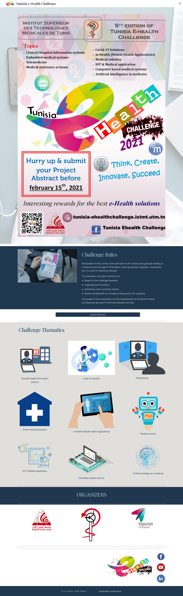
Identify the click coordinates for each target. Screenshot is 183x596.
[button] (180, 4)
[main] (123, 254)
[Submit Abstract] (98, 314)
